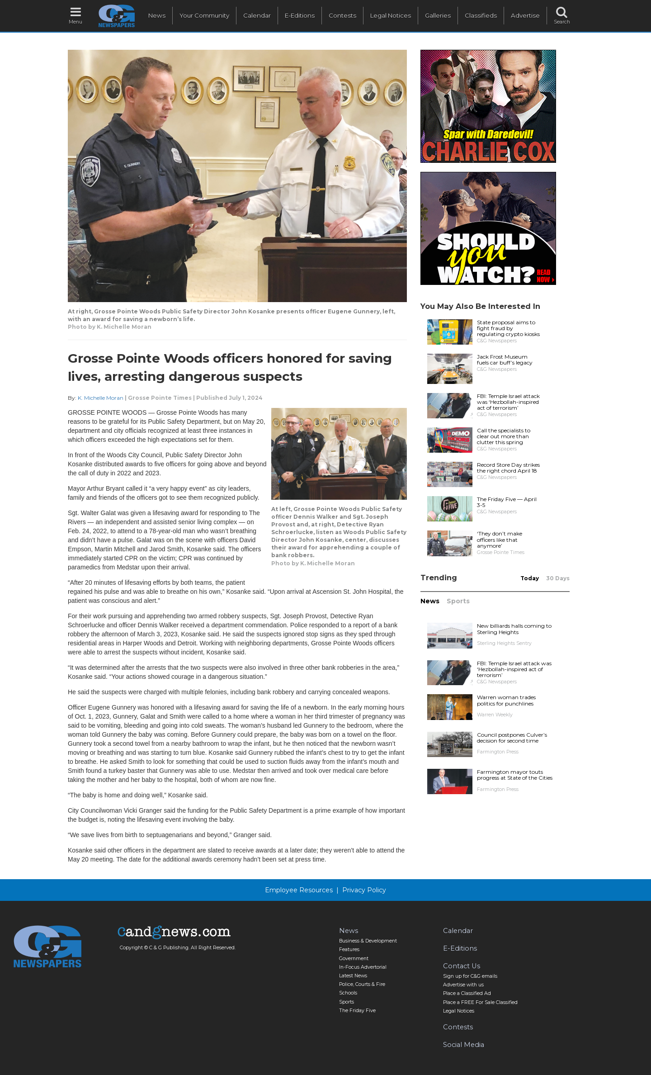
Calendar (257, 15)
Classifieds (481, 15)
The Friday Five (357, 1010)
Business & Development (368, 941)
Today (529, 578)
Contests (342, 15)
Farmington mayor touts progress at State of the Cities (514, 774)
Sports (458, 601)
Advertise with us (463, 985)
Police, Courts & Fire (362, 984)
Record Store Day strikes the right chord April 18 (508, 467)
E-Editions (300, 15)
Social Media (463, 1045)
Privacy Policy (364, 890)
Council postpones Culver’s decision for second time (512, 737)
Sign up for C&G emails (470, 976)
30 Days (558, 578)
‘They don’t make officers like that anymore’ (499, 539)
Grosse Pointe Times (160, 397)
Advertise (525, 15)
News (156, 15)
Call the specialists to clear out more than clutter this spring (503, 436)
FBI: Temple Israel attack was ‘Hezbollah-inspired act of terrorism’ (508, 402)
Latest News (353, 976)
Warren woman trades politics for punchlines (506, 700)
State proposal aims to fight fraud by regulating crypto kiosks (508, 328)
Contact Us (461, 966)
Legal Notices (390, 15)
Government (353, 958)
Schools (348, 993)
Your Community (204, 15)
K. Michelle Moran (100, 397)
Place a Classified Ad (467, 993)
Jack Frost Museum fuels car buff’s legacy (505, 359)
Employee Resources (299, 890)
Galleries (438, 15)
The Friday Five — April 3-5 (507, 502)
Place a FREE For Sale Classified (480, 1002)
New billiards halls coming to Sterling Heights (514, 628)
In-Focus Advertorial (363, 967)
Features (349, 949)
